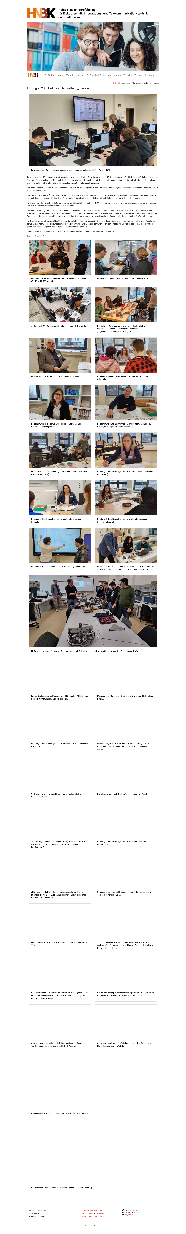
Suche (151, 75)
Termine (85, 1216)
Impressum (98, 1210)
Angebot (94, 75)
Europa (107, 75)
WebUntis (49, 75)
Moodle (70, 75)
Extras (130, 75)
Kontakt (142, 75)
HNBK (115, 83)
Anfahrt (91, 1213)
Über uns (81, 75)
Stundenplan (99, 1213)
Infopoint (101, 1216)
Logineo (60, 75)
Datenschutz (88, 1210)
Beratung (118, 75)
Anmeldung (93, 1216)
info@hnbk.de (129, 1215)
